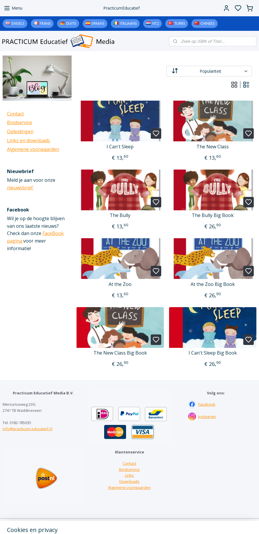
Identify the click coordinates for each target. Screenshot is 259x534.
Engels (18, 23)
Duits (71, 23)
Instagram (207, 416)
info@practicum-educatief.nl (27, 428)
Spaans (98, 23)
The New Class (213, 146)
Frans (45, 23)
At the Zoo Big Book (213, 284)
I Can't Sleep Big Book (213, 353)
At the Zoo (120, 284)
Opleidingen (20, 131)
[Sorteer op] (209, 71)
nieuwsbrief (20, 187)
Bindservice (19, 122)
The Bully (120, 215)
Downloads (129, 481)
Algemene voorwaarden (33, 149)
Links (129, 475)
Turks (179, 23)
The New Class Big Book (120, 353)
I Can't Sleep (120, 146)
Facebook (206, 404)
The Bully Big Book (213, 215)
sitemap (153, 523)
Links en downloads (28, 140)
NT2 (155, 23)
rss (165, 523)
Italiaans (128, 23)
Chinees (208, 23)
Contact (15, 114)
